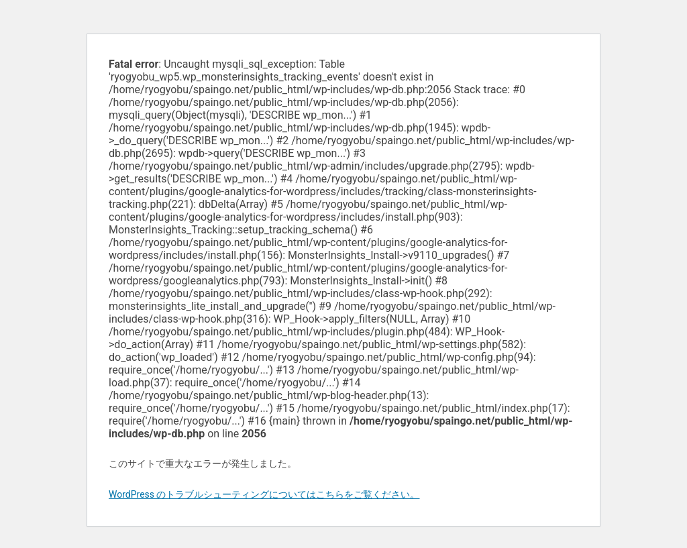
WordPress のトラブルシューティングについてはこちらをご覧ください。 (264, 494)
